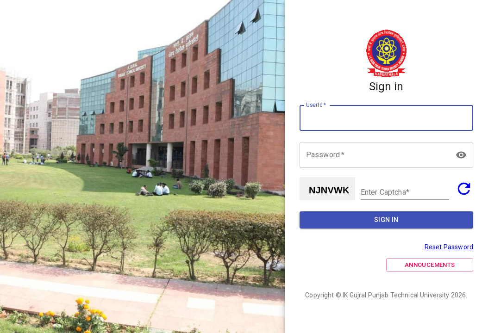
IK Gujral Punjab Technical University (396, 295)
